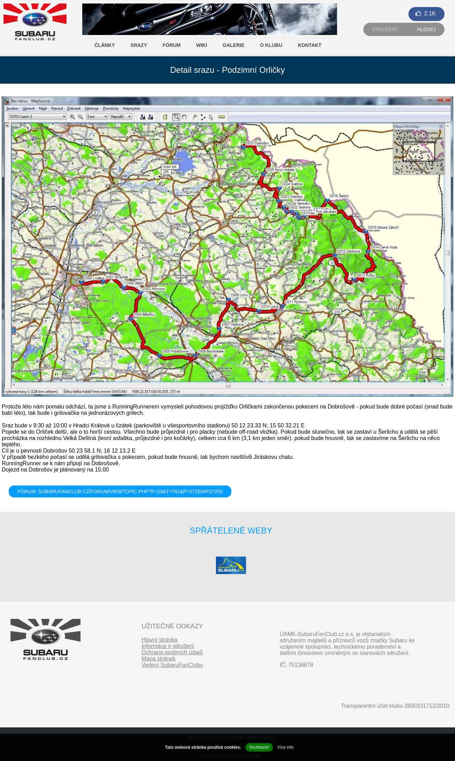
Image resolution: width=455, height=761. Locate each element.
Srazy (139, 45)
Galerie (233, 45)
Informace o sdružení (167, 646)
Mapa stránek (158, 659)
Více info (285, 747)
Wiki (201, 45)
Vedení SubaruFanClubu (172, 665)
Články (104, 45)
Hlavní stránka (159, 640)
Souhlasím (259, 747)
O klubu (271, 45)
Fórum (172, 45)
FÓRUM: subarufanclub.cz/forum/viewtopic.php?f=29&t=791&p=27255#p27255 (120, 491)
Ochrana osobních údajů (171, 652)
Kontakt (309, 45)
